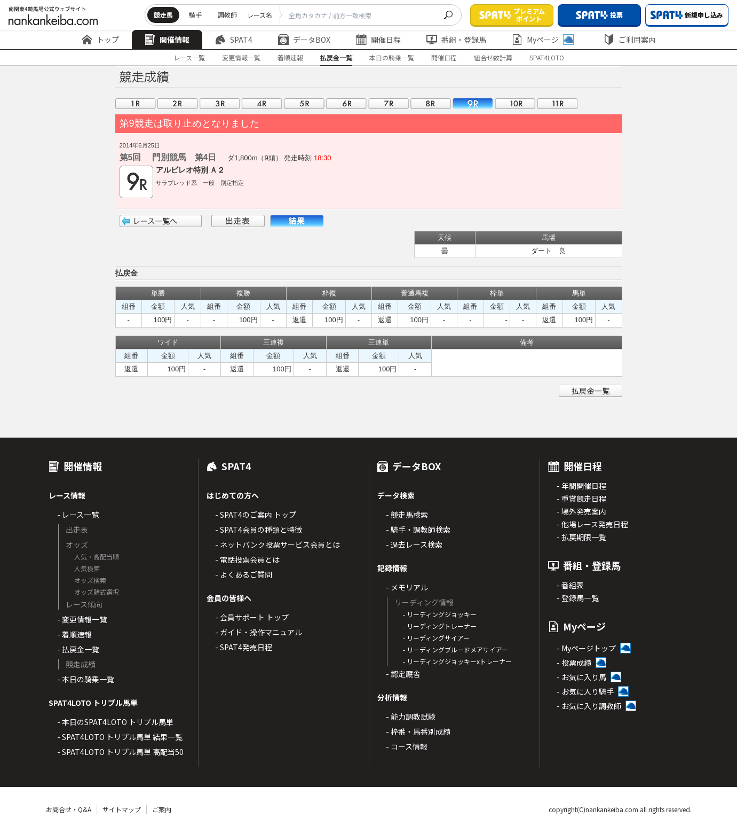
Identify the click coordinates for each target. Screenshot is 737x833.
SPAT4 (233, 39)
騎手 (195, 14)
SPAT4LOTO (546, 57)
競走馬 (163, 14)
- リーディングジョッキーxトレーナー (457, 661)
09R (473, 103)
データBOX (304, 39)
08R (430, 103)
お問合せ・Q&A (68, 809)
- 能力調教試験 (410, 716)
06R (346, 103)
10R (515, 103)
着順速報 (290, 57)
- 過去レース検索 (414, 544)
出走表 (238, 221)
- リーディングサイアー (436, 637)
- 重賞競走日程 (581, 498)
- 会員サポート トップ (252, 617)
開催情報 (167, 39)
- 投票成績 (574, 662)
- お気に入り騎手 (585, 691)
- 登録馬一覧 (578, 598)
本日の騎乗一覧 (391, 57)
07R (388, 103)
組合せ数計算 (493, 57)
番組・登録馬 (456, 39)
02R (177, 103)
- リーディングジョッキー (440, 614)
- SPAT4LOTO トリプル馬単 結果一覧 (120, 736)
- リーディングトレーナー (440, 625)
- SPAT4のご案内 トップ (255, 514)
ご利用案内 (630, 39)
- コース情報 (406, 746)
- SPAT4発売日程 (243, 647)
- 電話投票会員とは (247, 559)
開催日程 (378, 39)
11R (557, 103)
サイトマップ (121, 809)
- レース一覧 (78, 514)
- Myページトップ (586, 648)
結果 (296, 221)
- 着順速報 (74, 634)
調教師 (227, 14)
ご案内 (161, 809)
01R (135, 103)
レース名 (259, 14)
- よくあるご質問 (243, 574)
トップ (100, 39)
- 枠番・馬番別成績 (418, 731)
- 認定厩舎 (403, 673)
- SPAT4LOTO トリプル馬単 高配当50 (120, 751)
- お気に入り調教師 (589, 705)
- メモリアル (407, 587)
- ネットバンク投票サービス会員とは (277, 544)
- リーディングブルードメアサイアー (455, 649)
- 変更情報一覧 (82, 619)
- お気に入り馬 (581, 677)
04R (262, 103)
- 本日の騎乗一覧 (85, 679)
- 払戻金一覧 (78, 649)
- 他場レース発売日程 (592, 524)
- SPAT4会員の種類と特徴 (258, 529)
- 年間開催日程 (581, 485)
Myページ (543, 39)
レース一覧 (189, 57)
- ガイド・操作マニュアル (258, 632)
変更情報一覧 (241, 57)
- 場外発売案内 (581, 511)
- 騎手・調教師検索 (418, 529)
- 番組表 (570, 585)
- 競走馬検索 (407, 514)
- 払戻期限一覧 (581, 537)
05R (304, 103)
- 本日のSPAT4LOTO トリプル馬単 (115, 722)
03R (220, 103)
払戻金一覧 (336, 57)
